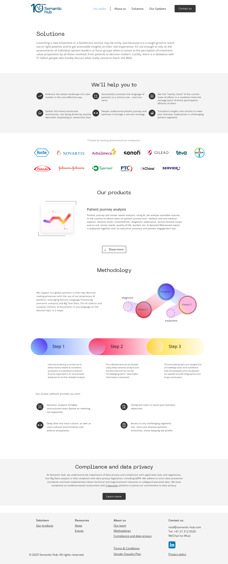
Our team (120, 525)
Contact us (185, 8)
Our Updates (157, 9)
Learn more (114, 496)
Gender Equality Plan (127, 554)
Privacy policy (177, 554)
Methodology (122, 531)
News (78, 525)
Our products (44, 525)
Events (79, 531)
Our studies (100, 8)
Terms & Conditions (127, 548)
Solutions (138, 9)
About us (120, 9)
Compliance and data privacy (133, 536)
